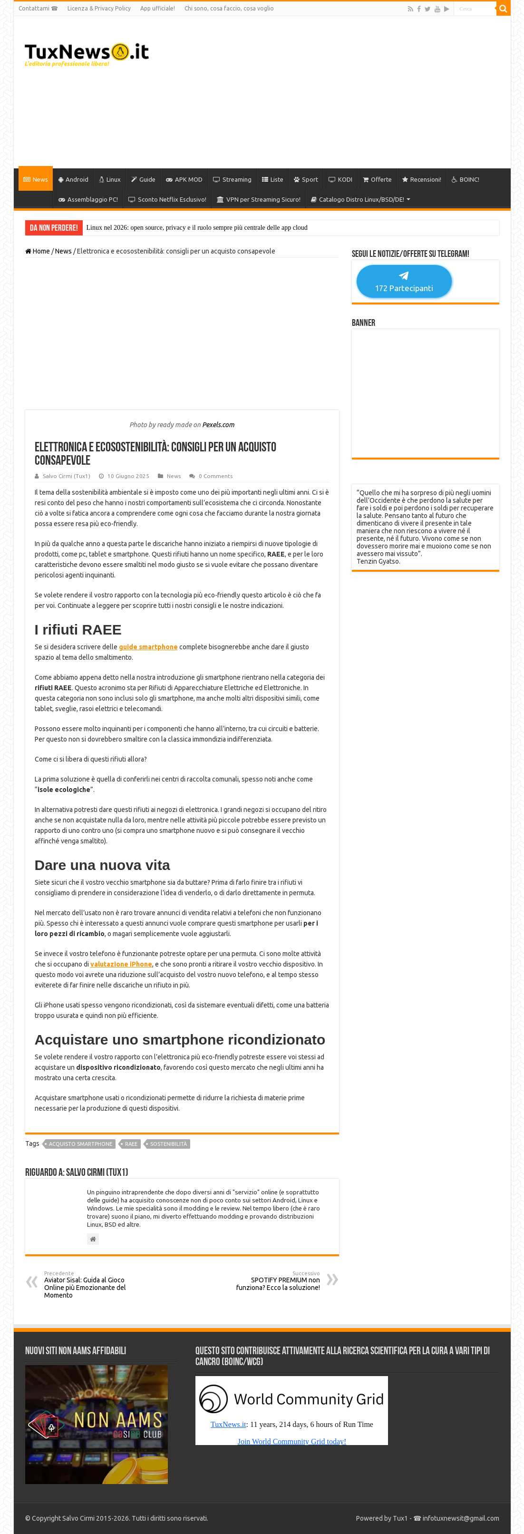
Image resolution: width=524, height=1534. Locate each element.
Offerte (377, 179)
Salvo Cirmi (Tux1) (66, 476)
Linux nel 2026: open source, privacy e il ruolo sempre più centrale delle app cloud (197, 227)
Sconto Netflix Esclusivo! (167, 199)
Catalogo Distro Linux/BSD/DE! (357, 199)
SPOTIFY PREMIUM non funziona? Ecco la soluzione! (271, 1280)
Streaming (232, 179)
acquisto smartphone (80, 1144)
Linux (110, 179)
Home (37, 251)
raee (131, 1144)
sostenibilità (168, 1144)
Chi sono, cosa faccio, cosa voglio (229, 8)
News (35, 179)
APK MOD (184, 179)
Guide (143, 179)
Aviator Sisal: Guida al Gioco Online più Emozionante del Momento (93, 1284)
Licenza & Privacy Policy (99, 8)
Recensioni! (421, 179)
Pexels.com (218, 425)
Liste (272, 179)
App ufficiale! (157, 8)
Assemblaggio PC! (88, 199)
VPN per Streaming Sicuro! (259, 199)
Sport (306, 179)
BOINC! (465, 179)
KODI (340, 179)
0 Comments (216, 476)
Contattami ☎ (38, 8)
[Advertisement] (330, 92)
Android (73, 179)
